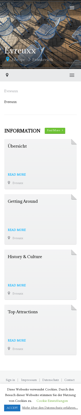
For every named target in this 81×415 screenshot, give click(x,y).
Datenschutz (50, 380)
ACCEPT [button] (12, 407)
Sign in (10, 380)
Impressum (29, 380)
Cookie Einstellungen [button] (52, 401)
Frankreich (42, 59)
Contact (69, 380)
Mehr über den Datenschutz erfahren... (50, 408)
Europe (18, 59)
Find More (55, 130)
